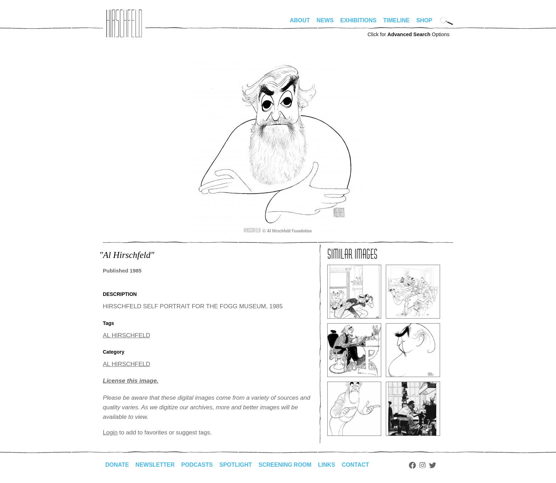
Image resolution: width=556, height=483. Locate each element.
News (325, 20)
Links (326, 465)
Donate (117, 465)
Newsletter (154, 465)
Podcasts (197, 465)
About (300, 20)
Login (110, 432)
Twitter (432, 465)
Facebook (412, 465)
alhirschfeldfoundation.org (124, 23)
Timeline (396, 20)
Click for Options (408, 34)
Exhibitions (358, 20)
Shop (424, 20)
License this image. (131, 380)
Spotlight (235, 465)
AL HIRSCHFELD (126, 335)
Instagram (422, 465)
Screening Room (284, 465)
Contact (355, 465)
